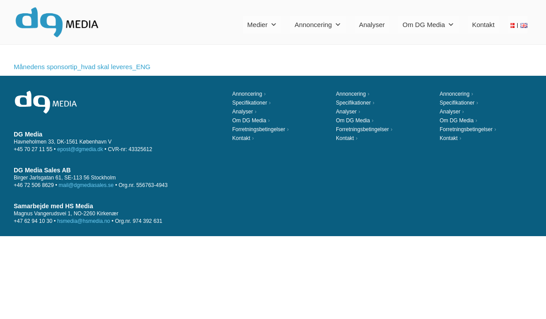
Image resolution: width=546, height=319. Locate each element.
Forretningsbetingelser (258, 129)
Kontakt (483, 24)
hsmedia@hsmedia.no (83, 221)
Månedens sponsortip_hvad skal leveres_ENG (82, 66)
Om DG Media (428, 24)
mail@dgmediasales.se (85, 185)
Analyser (372, 24)
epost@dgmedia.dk (80, 149)
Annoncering (318, 24)
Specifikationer (249, 103)
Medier (262, 24)
